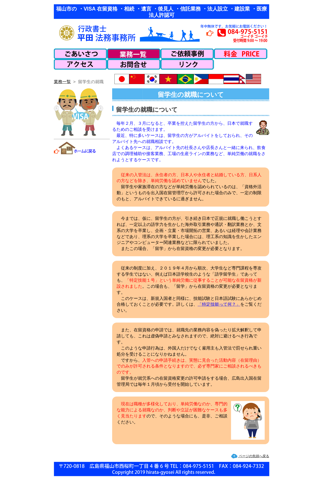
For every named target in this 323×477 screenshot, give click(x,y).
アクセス (80, 64)
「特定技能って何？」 (219, 304)
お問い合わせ (134, 64)
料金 (240, 54)
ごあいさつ (80, 54)
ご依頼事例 (187, 54)
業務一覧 (134, 54)
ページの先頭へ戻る (253, 456)
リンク (187, 64)
